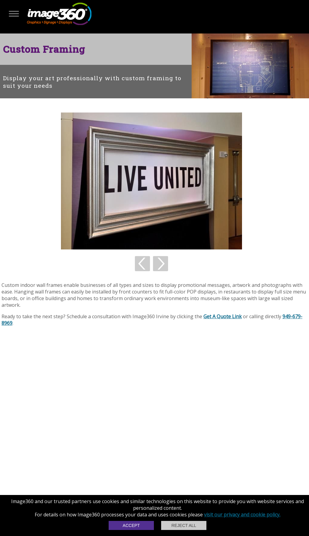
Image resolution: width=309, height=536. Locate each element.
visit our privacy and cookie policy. (242, 514)
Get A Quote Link (222, 316)
